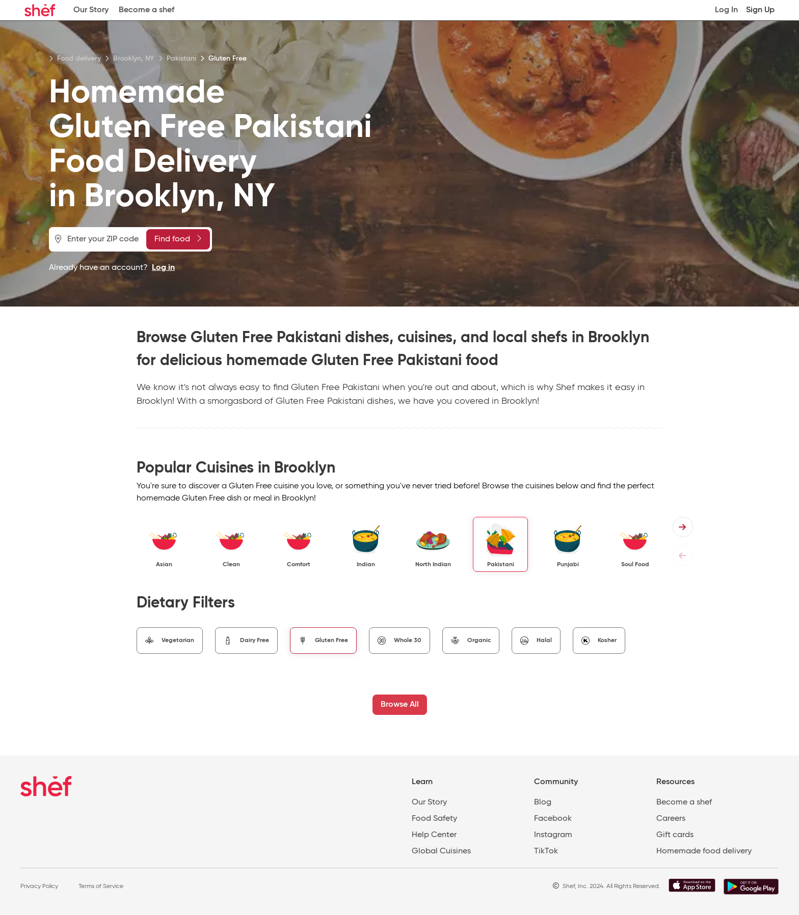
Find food (177, 238)
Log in (163, 268)
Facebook (553, 819)
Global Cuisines (441, 851)
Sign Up (760, 10)
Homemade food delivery (704, 851)
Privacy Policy (39, 886)
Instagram (553, 835)
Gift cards (675, 835)
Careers (670, 819)
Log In (726, 10)
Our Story (91, 10)
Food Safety (434, 819)
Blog (542, 802)
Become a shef (146, 10)
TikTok (546, 851)
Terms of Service (100, 886)
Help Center (434, 835)
